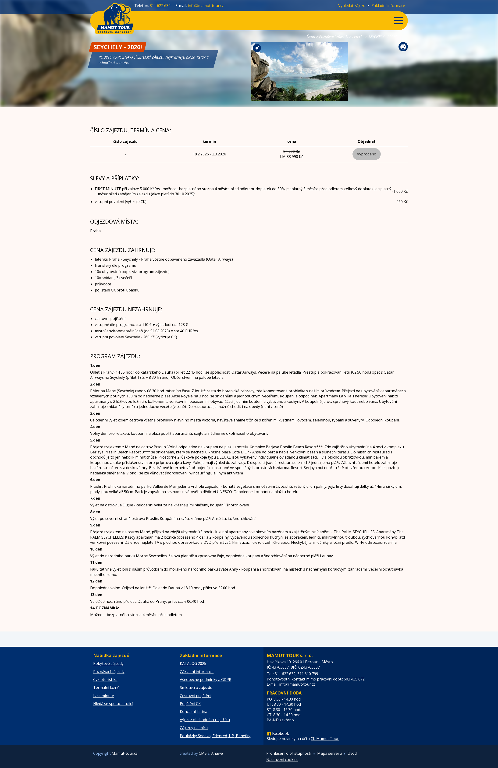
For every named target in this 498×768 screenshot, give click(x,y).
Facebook (280, 733)
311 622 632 (160, 5)
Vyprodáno (366, 154)
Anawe (217, 753)
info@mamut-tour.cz (206, 5)
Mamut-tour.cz (125, 753)
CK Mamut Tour (325, 738)
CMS (203, 753)
